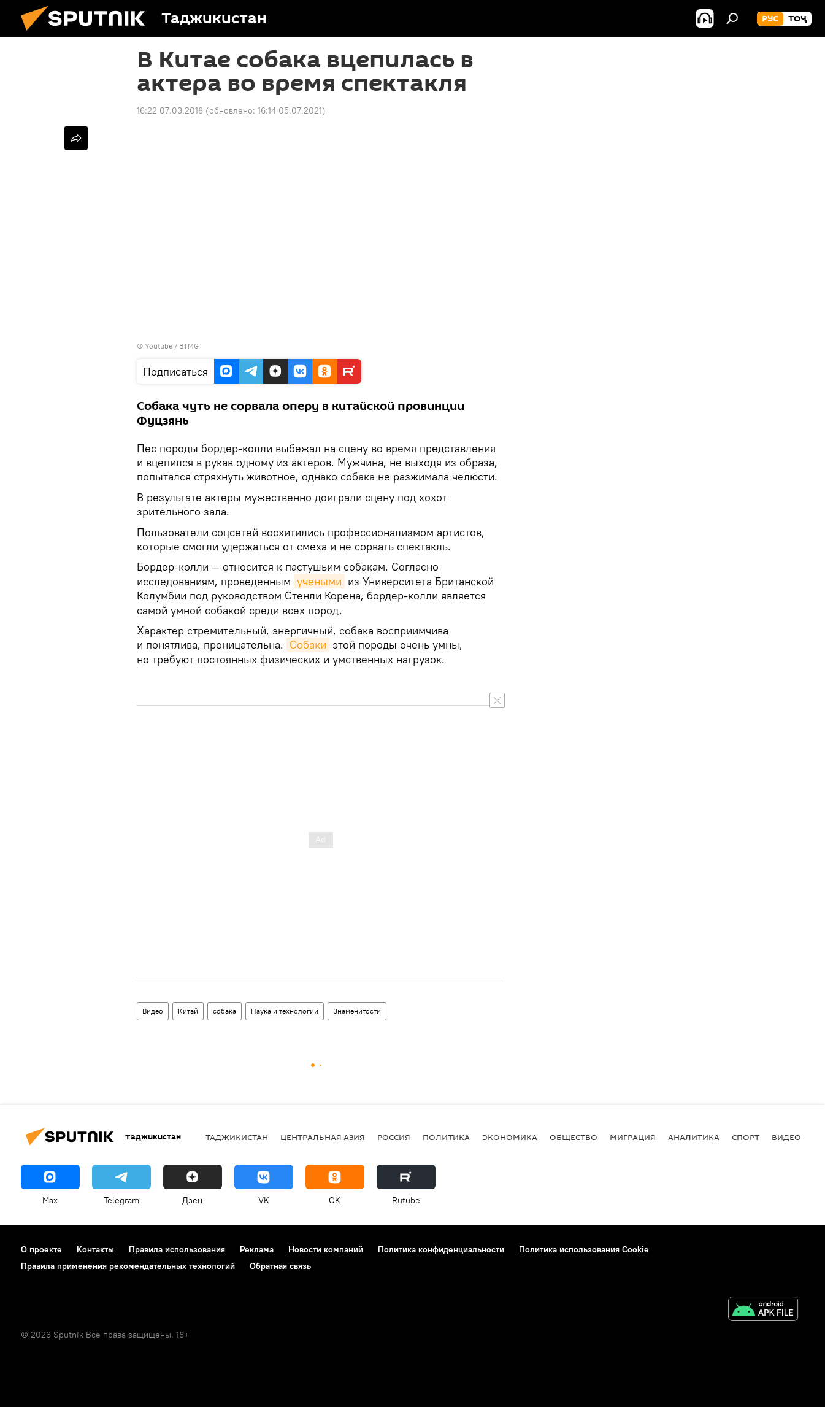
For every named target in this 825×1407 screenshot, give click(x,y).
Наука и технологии (284, 1011)
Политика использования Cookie (584, 1249)
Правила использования (177, 1249)
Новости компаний (325, 1249)
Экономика (509, 1137)
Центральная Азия (322, 1137)
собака (224, 1011)
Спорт (745, 1137)
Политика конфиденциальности (441, 1249)
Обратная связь (280, 1265)
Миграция (633, 1137)
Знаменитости (357, 1011)
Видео (152, 1011)
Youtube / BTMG (172, 345)
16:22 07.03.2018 (170, 110)
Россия (393, 1137)
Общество (573, 1137)
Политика (446, 1137)
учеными (319, 581)
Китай (188, 1011)
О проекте (41, 1249)
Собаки (308, 645)
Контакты (95, 1249)
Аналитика (693, 1137)
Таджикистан (236, 1137)
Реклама (257, 1249)
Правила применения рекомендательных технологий (128, 1265)
